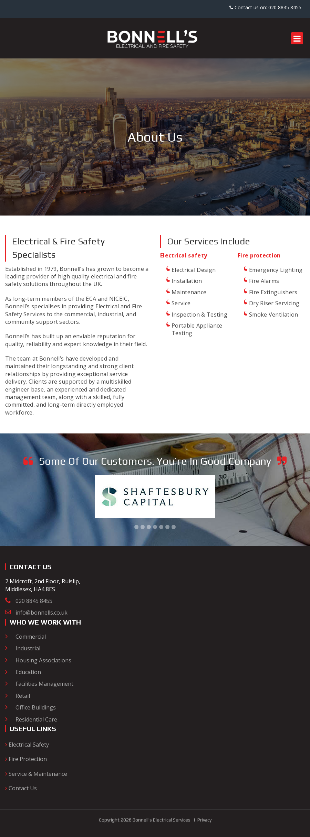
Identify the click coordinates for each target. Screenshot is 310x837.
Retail (23, 696)
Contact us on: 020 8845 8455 (265, 7)
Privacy (204, 820)
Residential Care (36, 719)
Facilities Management (44, 683)
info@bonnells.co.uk (42, 612)
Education (28, 672)
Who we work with (45, 622)
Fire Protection (26, 759)
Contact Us (21, 788)
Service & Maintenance (36, 774)
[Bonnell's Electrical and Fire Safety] (155, 38)
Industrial (28, 648)
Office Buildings (36, 707)
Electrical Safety (27, 744)
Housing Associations (43, 660)
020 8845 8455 (34, 601)
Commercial (31, 636)
